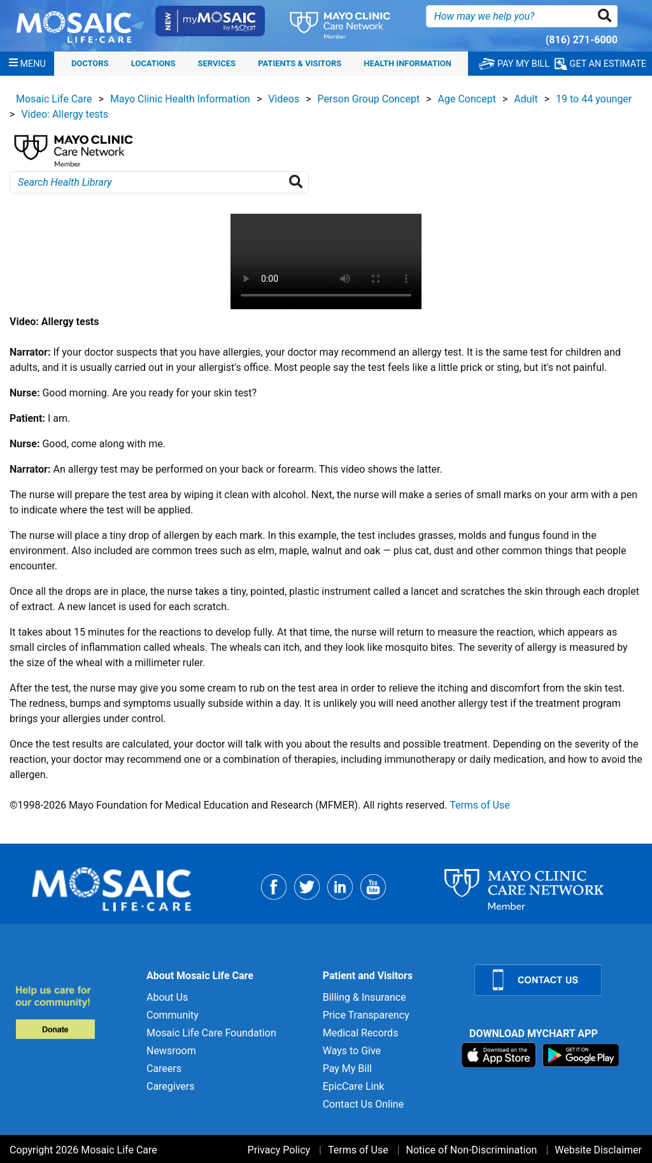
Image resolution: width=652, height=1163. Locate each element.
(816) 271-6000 (582, 40)
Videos (283, 99)
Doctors (90, 63)
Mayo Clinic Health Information (180, 99)
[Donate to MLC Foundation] (73, 1012)
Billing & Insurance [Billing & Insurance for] (364, 997)
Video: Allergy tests (64, 114)
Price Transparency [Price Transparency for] (366, 1015)
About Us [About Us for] (167, 997)
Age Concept (467, 99)
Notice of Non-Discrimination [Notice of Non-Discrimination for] (471, 1150)
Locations (153, 63)
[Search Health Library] (298, 182)
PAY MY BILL (514, 64)
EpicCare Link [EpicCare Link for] (354, 1086)
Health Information (407, 63)
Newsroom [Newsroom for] (171, 1051)
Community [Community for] (172, 1015)
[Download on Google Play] (581, 1054)
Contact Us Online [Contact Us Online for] (363, 1104)
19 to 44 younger (594, 99)
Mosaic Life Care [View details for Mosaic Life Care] (54, 99)
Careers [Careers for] (163, 1068)
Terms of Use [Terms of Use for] (358, 1150)
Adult (525, 99)
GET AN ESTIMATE (600, 64)
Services (217, 63)
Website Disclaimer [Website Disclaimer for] (598, 1150)
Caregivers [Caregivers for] (170, 1086)
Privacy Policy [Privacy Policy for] (279, 1150)
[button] (607, 16)
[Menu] (27, 64)
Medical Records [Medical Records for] (361, 1033)
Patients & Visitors (299, 63)
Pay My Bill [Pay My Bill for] (347, 1068)
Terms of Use (480, 805)
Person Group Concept (369, 99)
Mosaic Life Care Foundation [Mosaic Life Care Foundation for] (211, 1033)
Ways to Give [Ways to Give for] (352, 1051)
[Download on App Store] (500, 1054)
